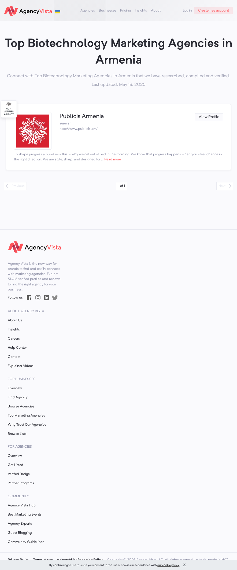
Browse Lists (17, 434)
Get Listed (15, 465)
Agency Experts (20, 523)
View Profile (209, 117)
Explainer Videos (21, 366)
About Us (15, 320)
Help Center (17, 348)
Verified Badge (19, 474)
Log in (187, 10)
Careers (14, 338)
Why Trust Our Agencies (27, 424)
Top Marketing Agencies (26, 415)
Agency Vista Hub (22, 505)
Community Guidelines (26, 542)
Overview (15, 388)
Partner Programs (21, 483)
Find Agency (18, 397)
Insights (141, 10)
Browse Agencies (21, 406)
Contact (14, 357)
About (156, 10)
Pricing (125, 10)
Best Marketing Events (25, 514)
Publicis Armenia (82, 116)
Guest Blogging (20, 533)
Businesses (107, 10)
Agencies (87, 10)
